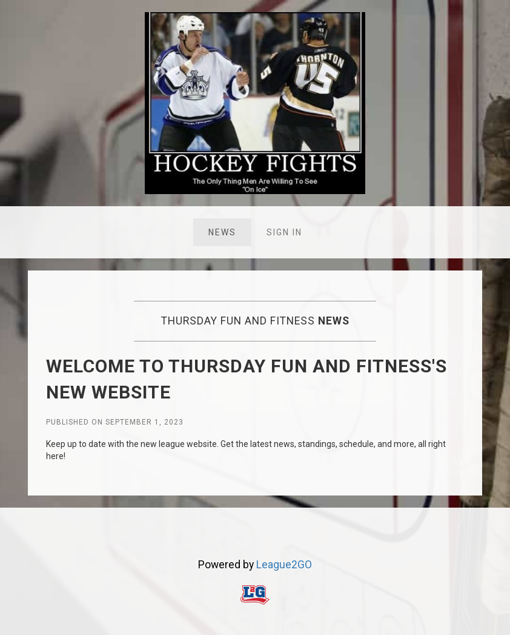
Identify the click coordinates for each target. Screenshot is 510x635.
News (222, 232)
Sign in (284, 232)
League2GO (284, 565)
